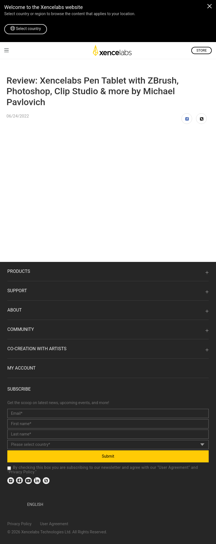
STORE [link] (201, 50)
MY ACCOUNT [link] (21, 368)
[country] (108, 444)
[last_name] (108, 434)
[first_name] (108, 423)
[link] (6, 50)
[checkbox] (9, 468)
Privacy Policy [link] (21, 472)
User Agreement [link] (174, 467)
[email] (108, 413)
